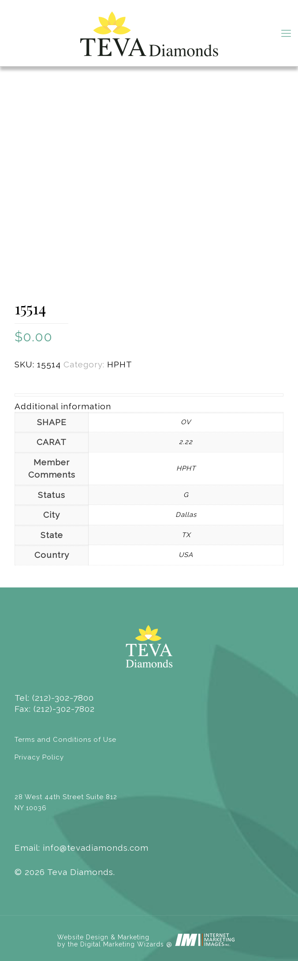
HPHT (119, 364)
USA (186, 555)
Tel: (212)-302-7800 (54, 698)
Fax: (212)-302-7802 (55, 709)
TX (186, 535)
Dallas (186, 515)
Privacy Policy (39, 757)
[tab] (149, 406)
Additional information (63, 406)
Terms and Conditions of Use (65, 740)
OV (186, 422)
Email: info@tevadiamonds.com (82, 848)
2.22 (186, 442)
